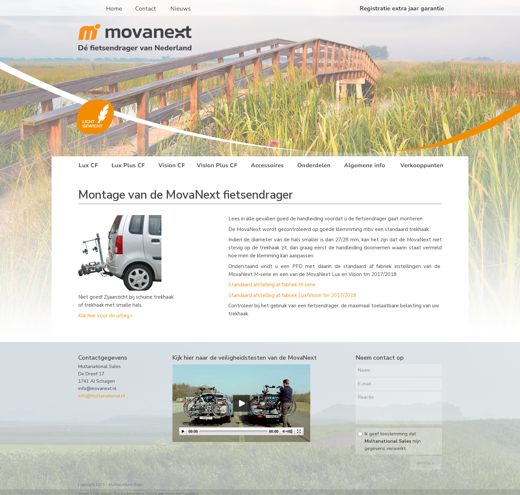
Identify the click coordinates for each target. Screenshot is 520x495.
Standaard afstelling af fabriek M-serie (272, 284)
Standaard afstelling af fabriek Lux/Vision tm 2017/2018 (292, 295)
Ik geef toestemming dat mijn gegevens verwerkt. (393, 441)
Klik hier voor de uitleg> (105, 315)
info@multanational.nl (101, 396)
